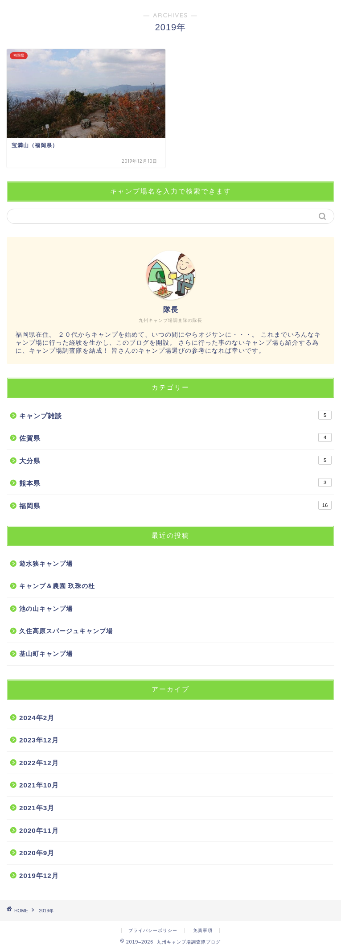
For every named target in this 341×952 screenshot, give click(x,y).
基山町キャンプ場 (46, 654)
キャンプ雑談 (175, 415)
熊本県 (175, 482)
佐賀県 (175, 437)
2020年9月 (36, 853)
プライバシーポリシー (152, 930)
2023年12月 (39, 740)
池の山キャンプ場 (46, 609)
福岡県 (175, 505)
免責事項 (203, 930)
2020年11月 (39, 830)
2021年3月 (36, 808)
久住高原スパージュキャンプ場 (66, 631)
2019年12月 (39, 875)
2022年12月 (39, 763)
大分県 (175, 460)
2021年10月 (39, 785)
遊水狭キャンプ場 (46, 563)
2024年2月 (36, 717)
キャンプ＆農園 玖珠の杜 (57, 586)
